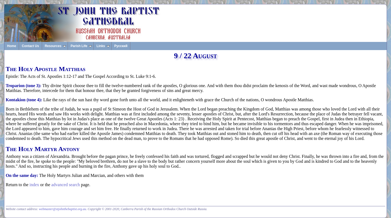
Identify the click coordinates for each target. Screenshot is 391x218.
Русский (121, 46)
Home (11, 46)
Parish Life (81, 46)
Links (102, 46)
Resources (55, 46)
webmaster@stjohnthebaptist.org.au (62, 209)
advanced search (65, 184)
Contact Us (30, 46)
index (34, 184)
